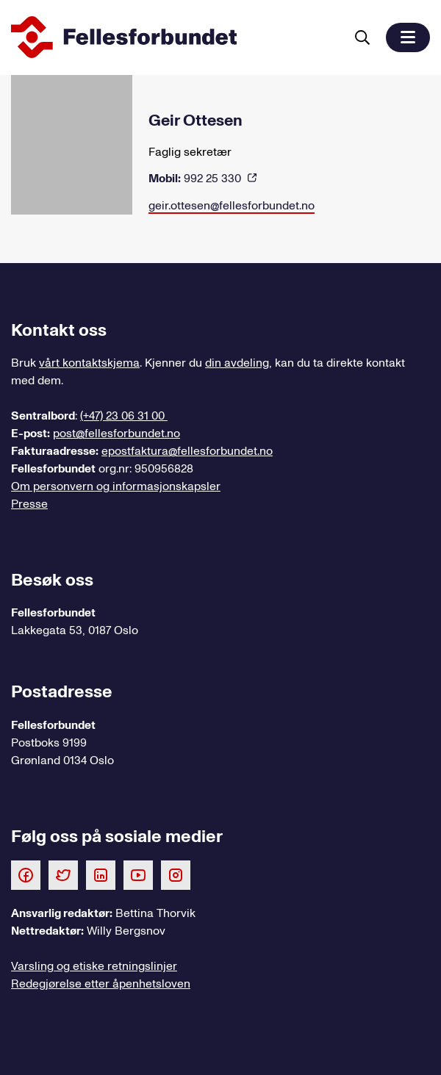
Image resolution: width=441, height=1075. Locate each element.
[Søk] (362, 37)
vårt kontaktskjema (89, 363)
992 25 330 (196, 178)
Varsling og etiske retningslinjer (94, 966)
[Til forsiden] (175, 37)
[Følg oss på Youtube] (138, 874)
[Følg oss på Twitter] (63, 874)
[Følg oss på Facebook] (25, 874)
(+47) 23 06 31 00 (124, 416)
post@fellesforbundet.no (116, 433)
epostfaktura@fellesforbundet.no (187, 451)
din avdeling (237, 363)
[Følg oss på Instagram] (175, 874)
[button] (408, 37)
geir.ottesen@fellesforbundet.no (231, 206)
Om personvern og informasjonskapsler (115, 486)
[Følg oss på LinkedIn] (100, 874)
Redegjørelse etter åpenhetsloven (100, 984)
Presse (29, 504)
